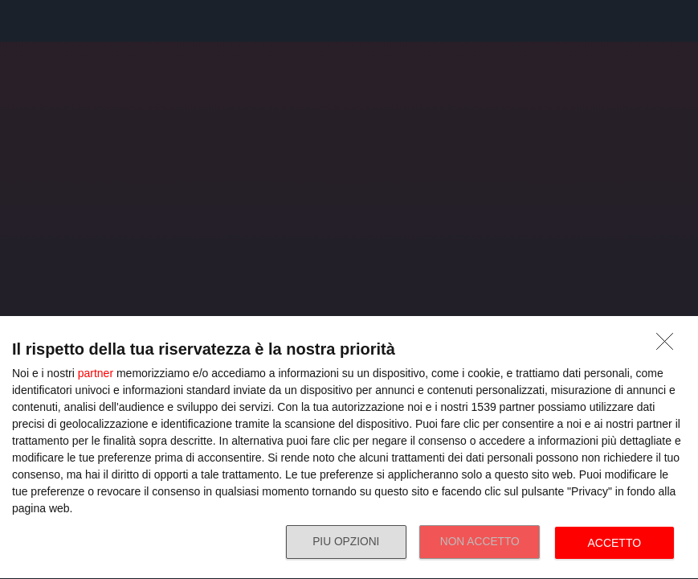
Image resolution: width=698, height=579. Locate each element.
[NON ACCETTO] (669, 346)
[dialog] (349, 448)
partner (95, 373)
